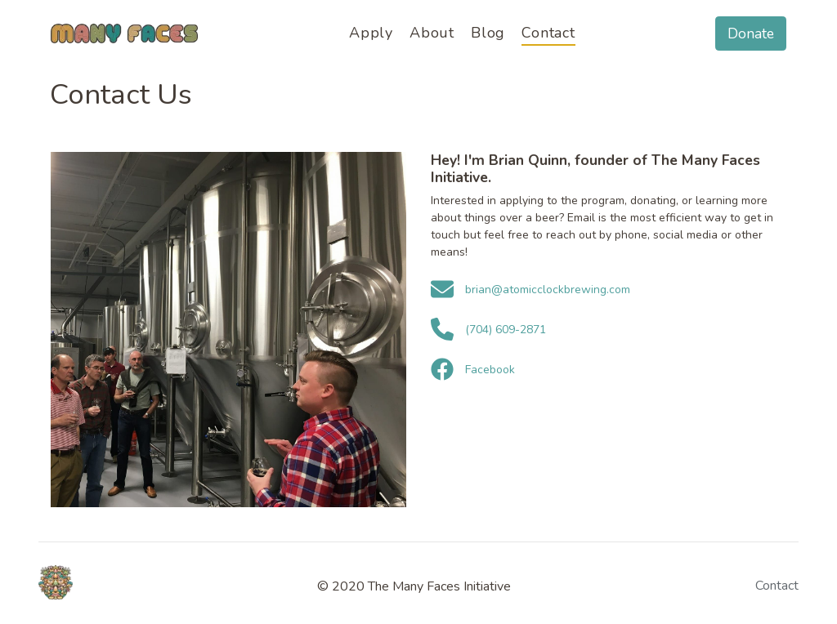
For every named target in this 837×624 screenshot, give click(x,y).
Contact (548, 32)
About (432, 32)
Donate (750, 33)
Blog (488, 32)
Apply (371, 32)
